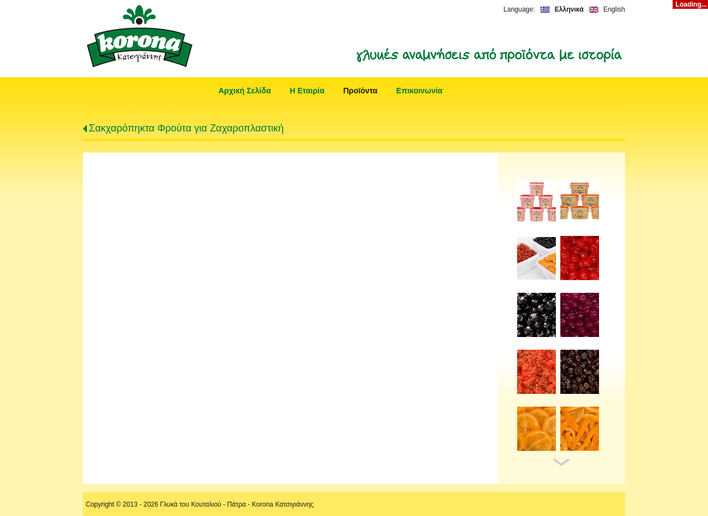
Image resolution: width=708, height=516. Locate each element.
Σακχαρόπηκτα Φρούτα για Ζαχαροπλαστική (186, 128)
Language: (519, 9)
